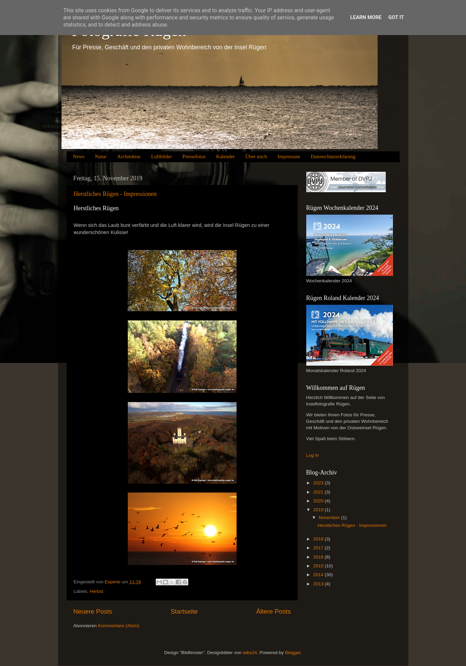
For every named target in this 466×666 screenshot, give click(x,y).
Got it (396, 17)
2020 (319, 500)
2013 (319, 583)
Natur (100, 156)
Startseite (184, 611)
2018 (319, 539)
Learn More (365, 17)
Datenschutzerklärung (333, 156)
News (78, 156)
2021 (319, 492)
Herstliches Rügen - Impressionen (115, 193)
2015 (319, 565)
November (330, 517)
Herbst (96, 591)
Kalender (225, 156)
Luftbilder (161, 156)
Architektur (129, 156)
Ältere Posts (273, 611)
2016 (319, 557)
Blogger (292, 652)
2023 (319, 482)
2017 (319, 547)
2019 (319, 509)
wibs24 (250, 652)
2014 (319, 574)
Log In (312, 455)
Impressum (289, 156)
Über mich (256, 156)
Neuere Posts (92, 611)
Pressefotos (194, 156)
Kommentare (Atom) (118, 625)
